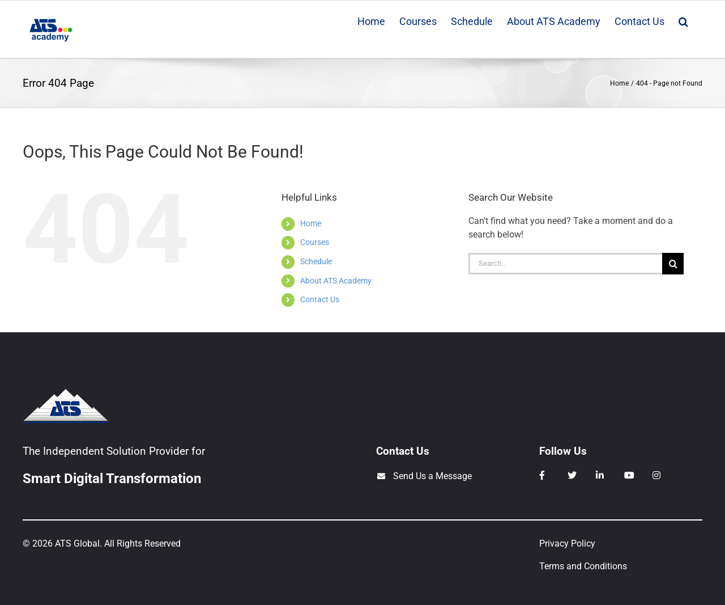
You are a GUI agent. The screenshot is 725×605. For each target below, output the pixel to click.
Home (310, 223)
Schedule (316, 261)
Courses (314, 242)
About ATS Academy (336, 280)
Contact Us (319, 299)
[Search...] (565, 263)
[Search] (673, 263)
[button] (683, 20)
